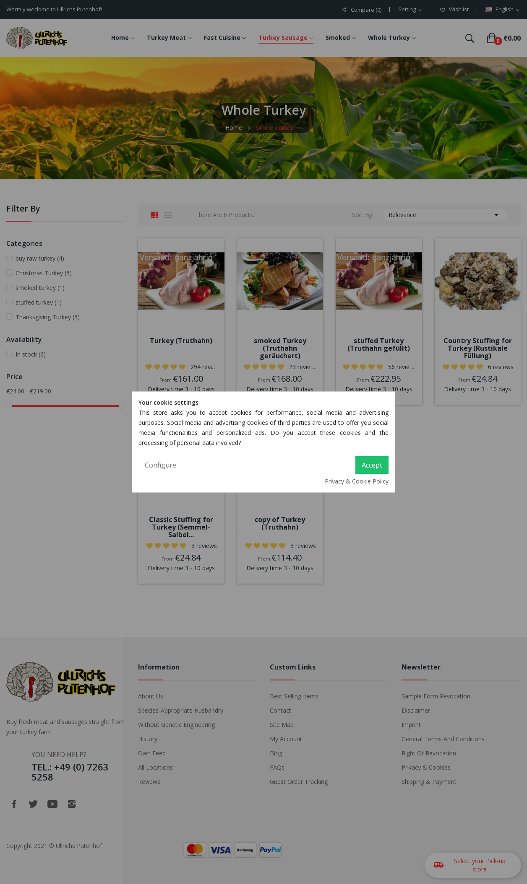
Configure (160, 465)
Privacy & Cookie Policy (357, 481)
